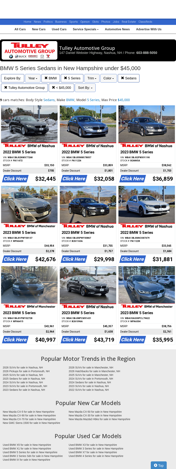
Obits (96, 21)
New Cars (38, 29)
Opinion (85, 21)
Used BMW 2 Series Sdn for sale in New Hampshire (33, 456)
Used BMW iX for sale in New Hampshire (26, 459)
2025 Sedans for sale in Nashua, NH (24, 378)
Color (108, 78)
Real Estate (129, 21)
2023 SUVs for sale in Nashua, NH (89, 386)
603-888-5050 (146, 53)
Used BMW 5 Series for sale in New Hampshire (30, 452)
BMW (50, 78)
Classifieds (145, 21)
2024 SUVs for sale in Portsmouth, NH (91, 378)
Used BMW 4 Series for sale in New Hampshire (96, 456)
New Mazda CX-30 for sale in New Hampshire (95, 415)
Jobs (116, 21)
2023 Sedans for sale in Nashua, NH (24, 389)
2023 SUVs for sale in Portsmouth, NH (25, 386)
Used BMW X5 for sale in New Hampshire (27, 444)
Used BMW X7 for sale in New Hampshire (93, 452)
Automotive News (117, 29)
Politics (48, 21)
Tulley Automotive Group (24, 88)
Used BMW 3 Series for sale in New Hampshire (96, 448)
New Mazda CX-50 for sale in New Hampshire (95, 411)
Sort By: (85, 88)
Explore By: (12, 78)
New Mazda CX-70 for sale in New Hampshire (29, 419)
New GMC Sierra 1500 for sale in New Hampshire (31, 422)
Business (61, 21)
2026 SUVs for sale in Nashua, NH (23, 367)
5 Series (72, 78)
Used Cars (59, 29)
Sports (74, 21)
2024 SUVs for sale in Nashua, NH (23, 382)
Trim (91, 78)
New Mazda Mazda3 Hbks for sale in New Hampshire (99, 419)
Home (27, 21)
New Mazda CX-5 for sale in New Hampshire (28, 411)
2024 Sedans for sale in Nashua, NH (90, 382)
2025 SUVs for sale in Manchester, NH (91, 374)
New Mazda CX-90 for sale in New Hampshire (29, 415)
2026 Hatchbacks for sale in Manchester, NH (94, 371)
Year (32, 78)
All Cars (20, 29)
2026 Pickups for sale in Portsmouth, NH (26, 371)
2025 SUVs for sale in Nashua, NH (23, 374)
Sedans (128, 78)
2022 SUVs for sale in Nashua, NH (89, 389)
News (37, 21)
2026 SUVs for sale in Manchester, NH (91, 367)
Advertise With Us (149, 29)
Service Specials (86, 29)
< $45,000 (61, 88)
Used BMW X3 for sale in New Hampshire (93, 444)
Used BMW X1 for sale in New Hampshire (27, 448)
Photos (106, 21)
